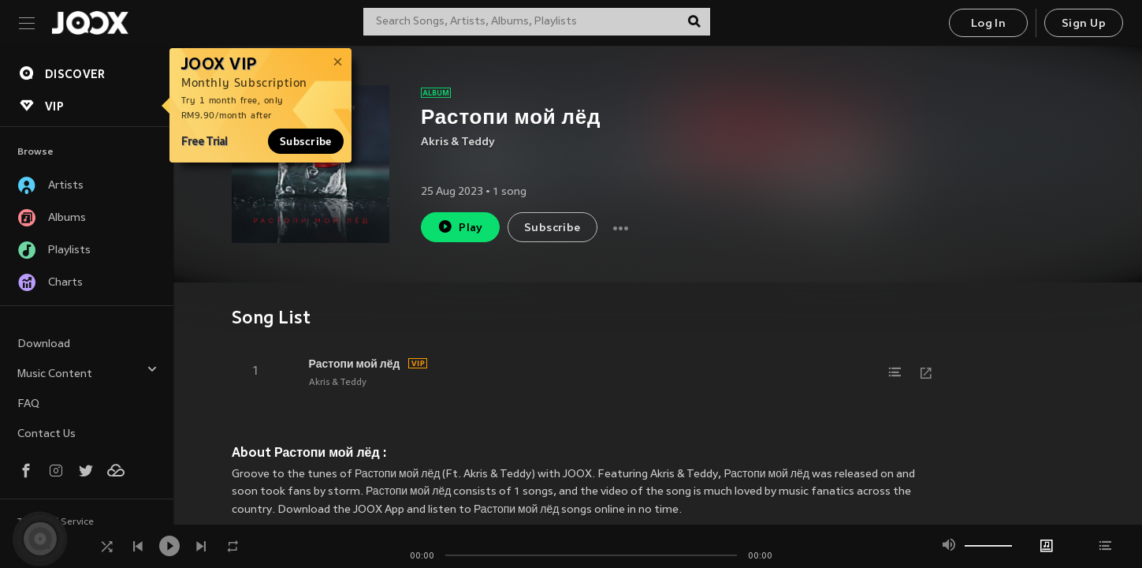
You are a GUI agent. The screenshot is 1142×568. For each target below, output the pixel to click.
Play (459, 226)
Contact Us (46, 434)
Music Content (87, 372)
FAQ (28, 404)
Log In (988, 24)
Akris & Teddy (458, 142)
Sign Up (1084, 24)
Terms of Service (55, 522)
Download (43, 344)
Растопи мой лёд (354, 363)
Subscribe (306, 141)
